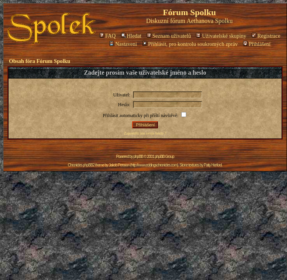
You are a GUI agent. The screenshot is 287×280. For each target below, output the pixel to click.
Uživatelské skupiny (221, 36)
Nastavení (123, 44)
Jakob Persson (119, 165)
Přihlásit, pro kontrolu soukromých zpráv (190, 44)
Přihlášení (257, 44)
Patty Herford (213, 165)
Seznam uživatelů (169, 36)
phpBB (138, 156)
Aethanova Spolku (210, 21)
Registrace (266, 36)
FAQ (108, 36)
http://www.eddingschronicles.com (154, 165)
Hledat (131, 36)
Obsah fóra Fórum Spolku (39, 61)
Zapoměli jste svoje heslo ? (145, 133)
